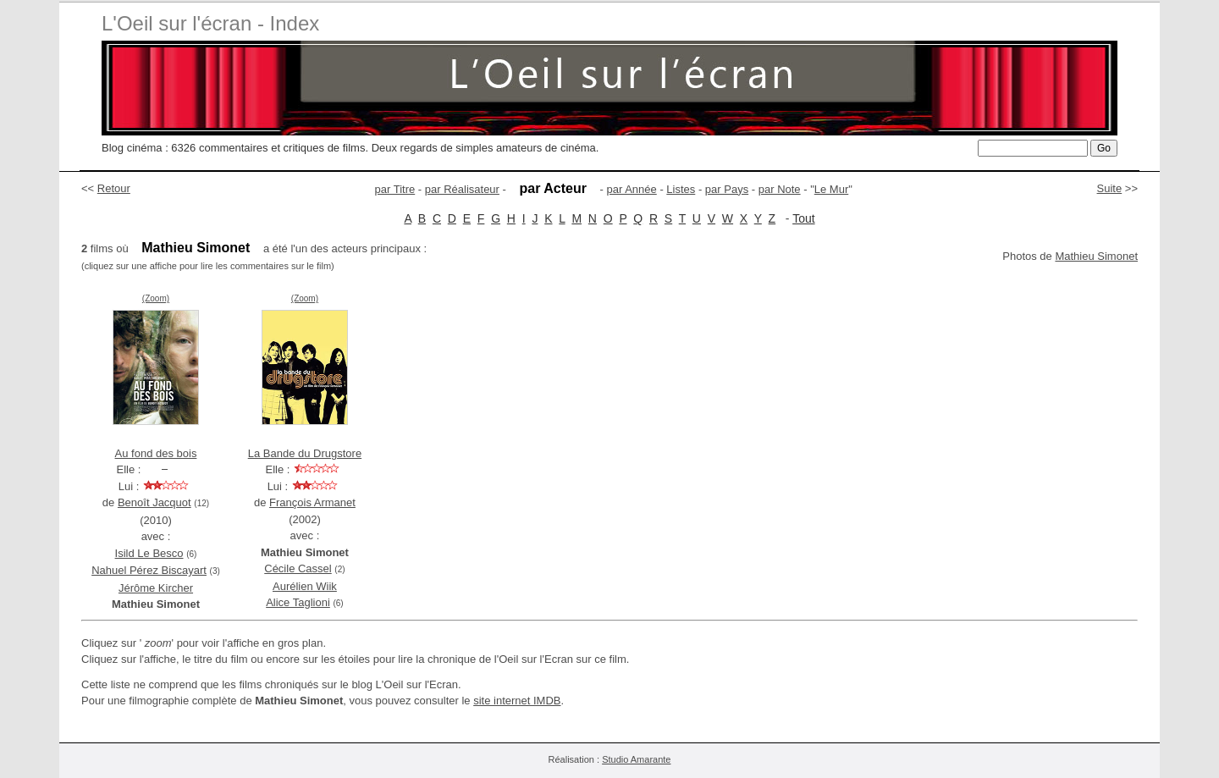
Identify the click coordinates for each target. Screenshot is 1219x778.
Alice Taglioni (298, 602)
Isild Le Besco (149, 553)
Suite (1109, 188)
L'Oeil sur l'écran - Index (210, 23)
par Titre (395, 189)
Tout (803, 218)
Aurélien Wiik (305, 586)
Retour (113, 188)
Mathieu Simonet (1096, 256)
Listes (680, 189)
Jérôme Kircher (156, 588)
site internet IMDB (516, 700)
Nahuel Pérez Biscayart (149, 570)
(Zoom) (155, 298)
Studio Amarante (636, 759)
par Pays (726, 189)
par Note (779, 189)
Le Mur (831, 189)
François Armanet (312, 502)
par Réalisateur (462, 189)
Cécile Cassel (297, 568)
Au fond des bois (156, 453)
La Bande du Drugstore (304, 453)
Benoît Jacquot (154, 502)
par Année (631, 189)
